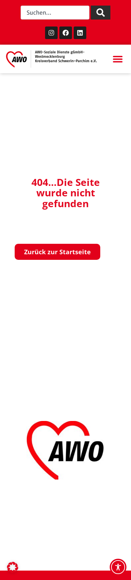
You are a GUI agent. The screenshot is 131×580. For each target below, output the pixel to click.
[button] (117, 59)
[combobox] (55, 13)
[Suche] (100, 13)
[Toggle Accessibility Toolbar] (118, 567)
